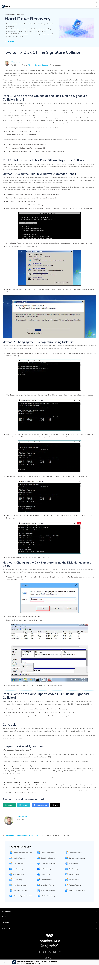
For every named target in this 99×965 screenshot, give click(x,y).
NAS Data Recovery (20, 885)
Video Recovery (46, 879)
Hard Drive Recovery (48, 890)
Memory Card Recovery (77, 890)
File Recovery (17, 879)
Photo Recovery (74, 879)
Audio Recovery (74, 874)
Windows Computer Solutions (38, 65)
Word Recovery (18, 874)
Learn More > (10, 41)
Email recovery (18, 869)
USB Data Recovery (20, 890)
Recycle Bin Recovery (48, 852)
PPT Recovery (46, 869)
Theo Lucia (15, 62)
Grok (55, 805)
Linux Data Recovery (48, 885)
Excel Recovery (46, 874)
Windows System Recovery (23, 896)
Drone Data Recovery (48, 863)
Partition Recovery (75, 885)
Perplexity (23, 805)
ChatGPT (9, 805)
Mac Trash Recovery (76, 852)
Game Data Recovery (48, 858)
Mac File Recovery (19, 858)
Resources (10, 835)
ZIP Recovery (73, 869)
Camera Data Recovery (77, 858)
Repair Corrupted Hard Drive (23, 852)
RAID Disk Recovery (48, 896)
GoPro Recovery (18, 863)
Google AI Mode (40, 805)
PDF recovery (73, 863)
